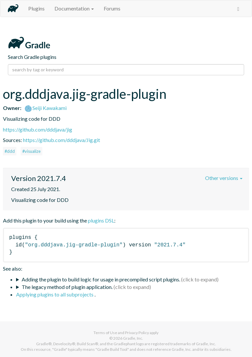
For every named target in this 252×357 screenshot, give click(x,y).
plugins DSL (101, 220)
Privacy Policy (137, 332)
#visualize (31, 151)
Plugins (36, 8)
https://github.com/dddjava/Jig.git (61, 140)
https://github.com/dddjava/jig (37, 129)
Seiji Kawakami (46, 108)
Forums (112, 8)
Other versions (223, 178)
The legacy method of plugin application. (67, 287)
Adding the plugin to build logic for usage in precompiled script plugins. (101, 279)
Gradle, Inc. (133, 338)
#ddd (10, 151)
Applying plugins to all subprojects (55, 294)
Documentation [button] (74, 8)
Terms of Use (105, 332)
